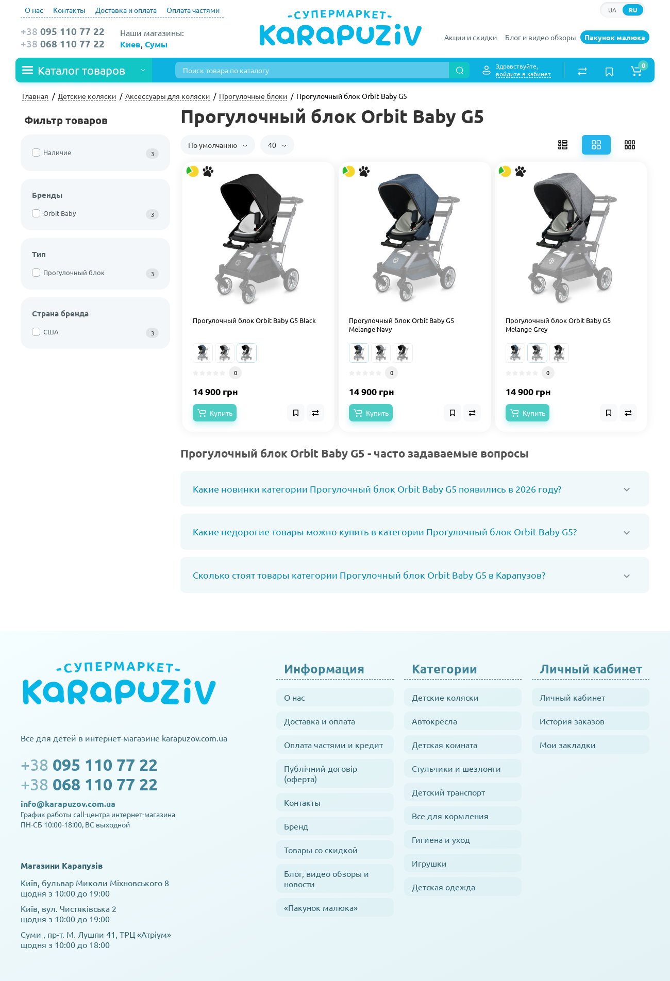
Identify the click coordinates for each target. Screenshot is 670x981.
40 (277, 144)
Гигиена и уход (441, 839)
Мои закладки (568, 744)
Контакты (69, 9)
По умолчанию (217, 144)
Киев (130, 44)
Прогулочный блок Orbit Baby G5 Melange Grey (558, 324)
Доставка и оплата (126, 9)
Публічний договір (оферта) (320, 773)
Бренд (296, 826)
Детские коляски (445, 697)
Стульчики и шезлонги (456, 768)
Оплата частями (193, 9)
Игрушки (429, 863)
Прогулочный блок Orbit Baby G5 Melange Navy (401, 324)
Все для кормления (450, 815)
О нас (34, 9)
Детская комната (444, 744)
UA (612, 10)
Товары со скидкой (321, 849)
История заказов (572, 721)
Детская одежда (443, 887)
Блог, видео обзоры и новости (326, 878)
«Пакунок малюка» (321, 907)
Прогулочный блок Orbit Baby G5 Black (254, 320)
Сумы (156, 44)
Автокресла (434, 721)
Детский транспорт (448, 792)
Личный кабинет (572, 697)
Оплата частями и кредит (333, 744)
